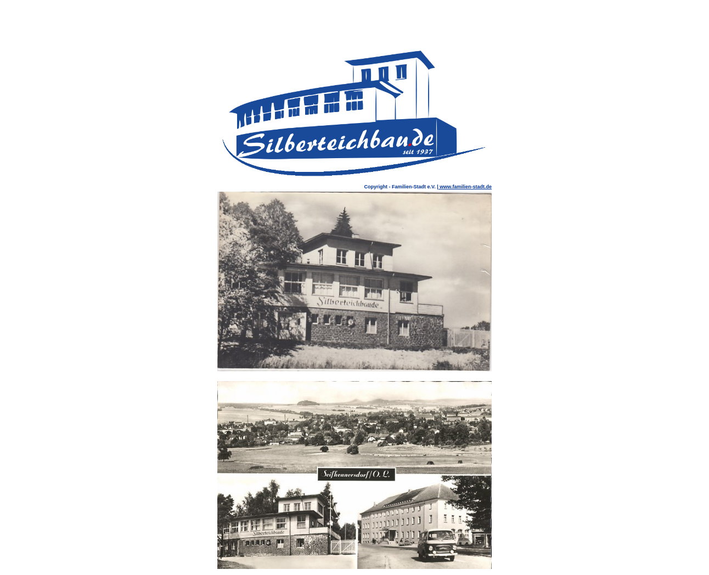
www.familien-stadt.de (465, 186)
